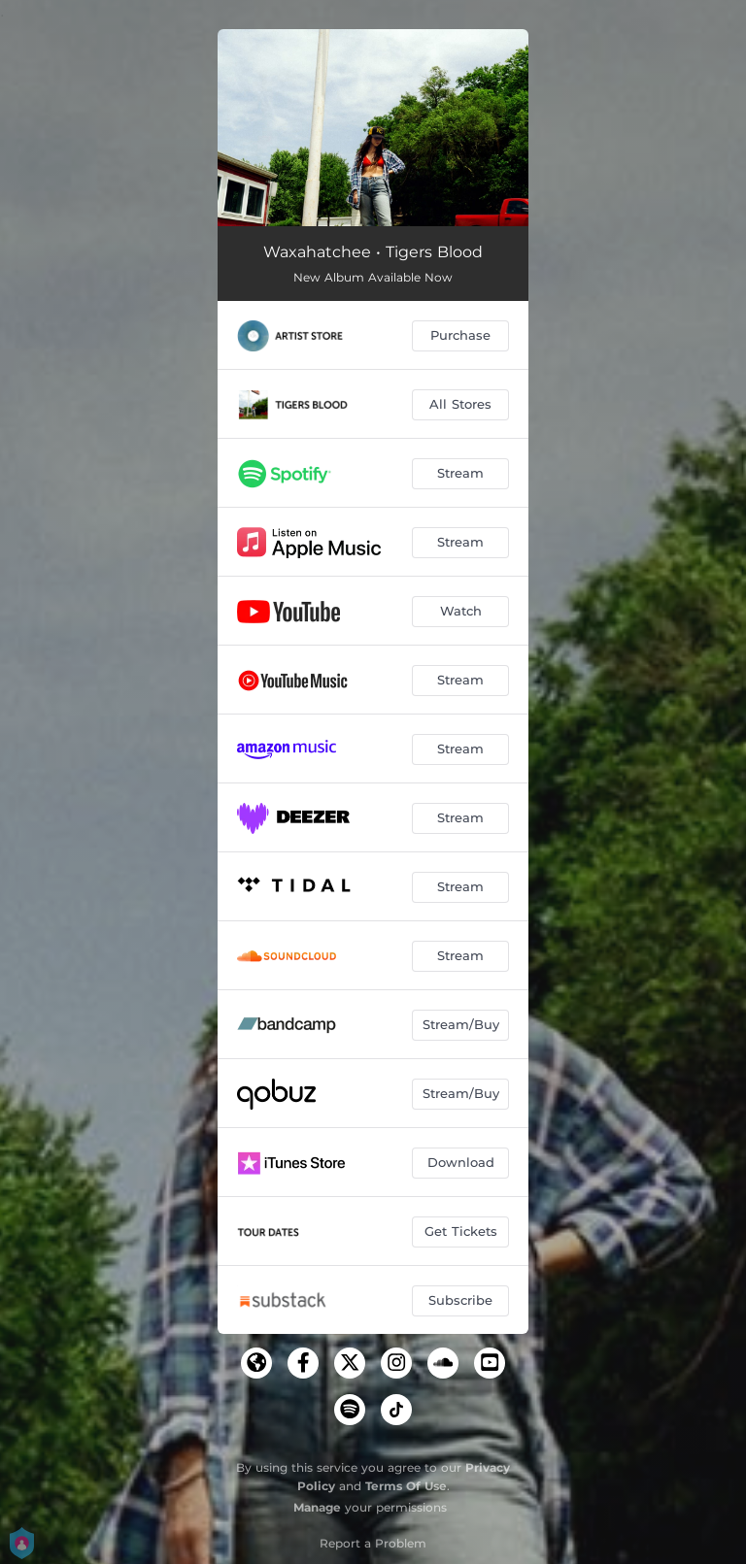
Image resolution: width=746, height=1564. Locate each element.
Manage (317, 1507)
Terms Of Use (406, 1486)
